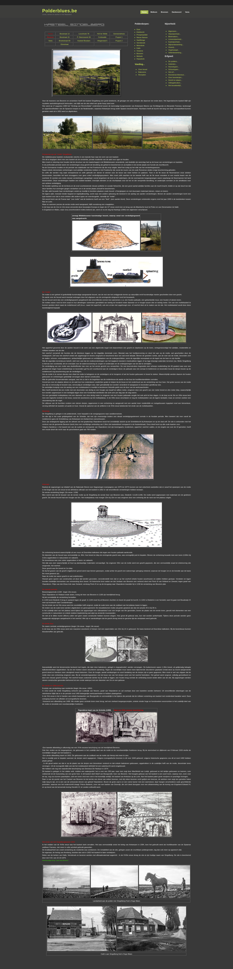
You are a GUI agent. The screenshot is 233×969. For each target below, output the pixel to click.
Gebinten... (172, 64)
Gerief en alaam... (175, 80)
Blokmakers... (173, 37)
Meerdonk (140, 45)
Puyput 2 (119, 41)
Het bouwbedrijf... (175, 85)
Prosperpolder (142, 35)
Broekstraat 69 (64, 41)
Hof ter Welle (102, 34)
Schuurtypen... (174, 69)
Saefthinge (141, 40)
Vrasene (140, 51)
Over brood (142, 69)
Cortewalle (102, 37)
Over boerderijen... (175, 77)
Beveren (140, 53)
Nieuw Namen (142, 37)
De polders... (173, 61)
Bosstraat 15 (64, 37)
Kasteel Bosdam (83, 41)
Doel (138, 29)
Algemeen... (173, 31)
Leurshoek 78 (84, 34)
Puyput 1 (119, 37)
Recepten (142, 75)
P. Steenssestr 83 (84, 37)
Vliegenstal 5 (102, 41)
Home (50, 34)
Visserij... (171, 47)
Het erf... (171, 72)
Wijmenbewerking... (176, 45)
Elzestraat (65, 44)
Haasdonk (140, 59)
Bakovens (142, 72)
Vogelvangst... (173, 50)
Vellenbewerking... (175, 53)
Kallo (138, 48)
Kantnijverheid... (174, 42)
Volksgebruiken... (175, 83)
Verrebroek (141, 43)
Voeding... (140, 64)
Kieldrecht (140, 32)
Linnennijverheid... (175, 39)
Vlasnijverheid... (174, 34)
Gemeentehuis (119, 34)
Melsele (140, 56)
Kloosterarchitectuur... (176, 75)
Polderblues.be (59, 10)
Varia (50, 41)
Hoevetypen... (173, 67)
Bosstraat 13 (64, 34)
